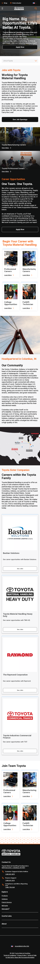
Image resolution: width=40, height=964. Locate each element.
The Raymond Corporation (15, 675)
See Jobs (20, 568)
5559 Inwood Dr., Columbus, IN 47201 (13, 868)
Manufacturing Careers (29, 270)
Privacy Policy (21, 955)
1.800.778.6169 (10, 887)
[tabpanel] (20, 413)
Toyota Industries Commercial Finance (17, 736)
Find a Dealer (16, 3)
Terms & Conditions (10, 955)
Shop (5, 3)
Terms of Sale (32, 955)
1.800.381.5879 (10, 874)
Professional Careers (10, 270)
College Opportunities (10, 303)
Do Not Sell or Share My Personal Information (20, 957)
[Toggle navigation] (2, 8)
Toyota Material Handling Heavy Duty (17, 615)
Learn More (8, 275)
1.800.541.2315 (10, 880)
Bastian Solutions (11, 553)
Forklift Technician (28, 303)
